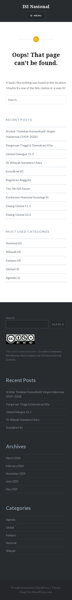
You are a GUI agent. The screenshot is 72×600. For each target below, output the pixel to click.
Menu (38, 15)
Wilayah (11, 252)
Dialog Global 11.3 (18, 206)
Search (10, 318)
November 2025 (16, 473)
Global (10, 269)
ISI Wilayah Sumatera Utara (24, 162)
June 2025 (12, 481)
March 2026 (13, 458)
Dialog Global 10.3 (18, 214)
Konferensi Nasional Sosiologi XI (27, 197)
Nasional (11, 243)
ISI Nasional (36, 6)
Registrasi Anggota (18, 180)
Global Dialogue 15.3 (20, 154)
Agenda (11, 277)
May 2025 (12, 489)
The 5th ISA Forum (18, 188)
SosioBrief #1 (15, 171)
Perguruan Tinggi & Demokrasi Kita (29, 145)
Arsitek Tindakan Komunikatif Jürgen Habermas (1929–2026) (30, 133)
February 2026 (15, 466)
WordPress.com (41, 592)
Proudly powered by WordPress (30, 587)
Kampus (11, 260)
